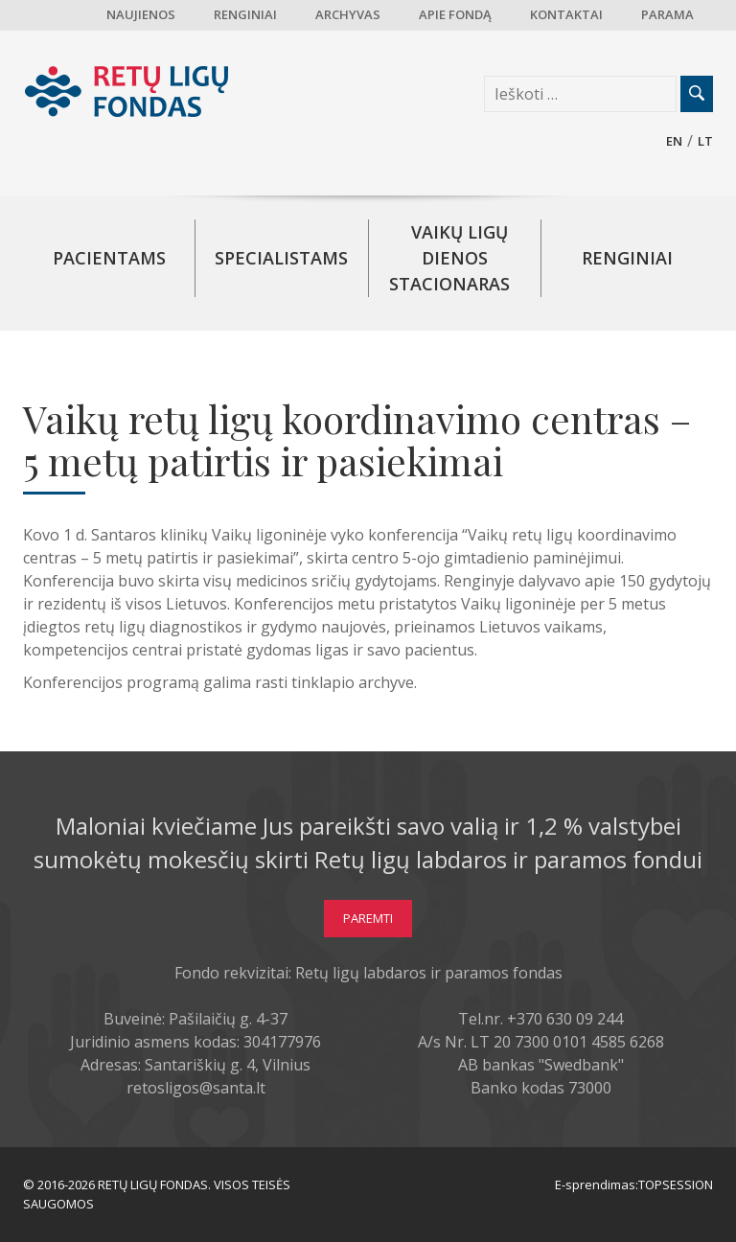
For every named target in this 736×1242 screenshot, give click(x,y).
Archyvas (347, 14)
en (674, 141)
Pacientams (109, 257)
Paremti (368, 918)
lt (705, 141)
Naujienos (140, 14)
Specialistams (281, 257)
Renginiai (245, 14)
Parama (667, 14)
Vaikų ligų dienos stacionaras (449, 257)
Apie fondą (455, 14)
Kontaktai (566, 14)
